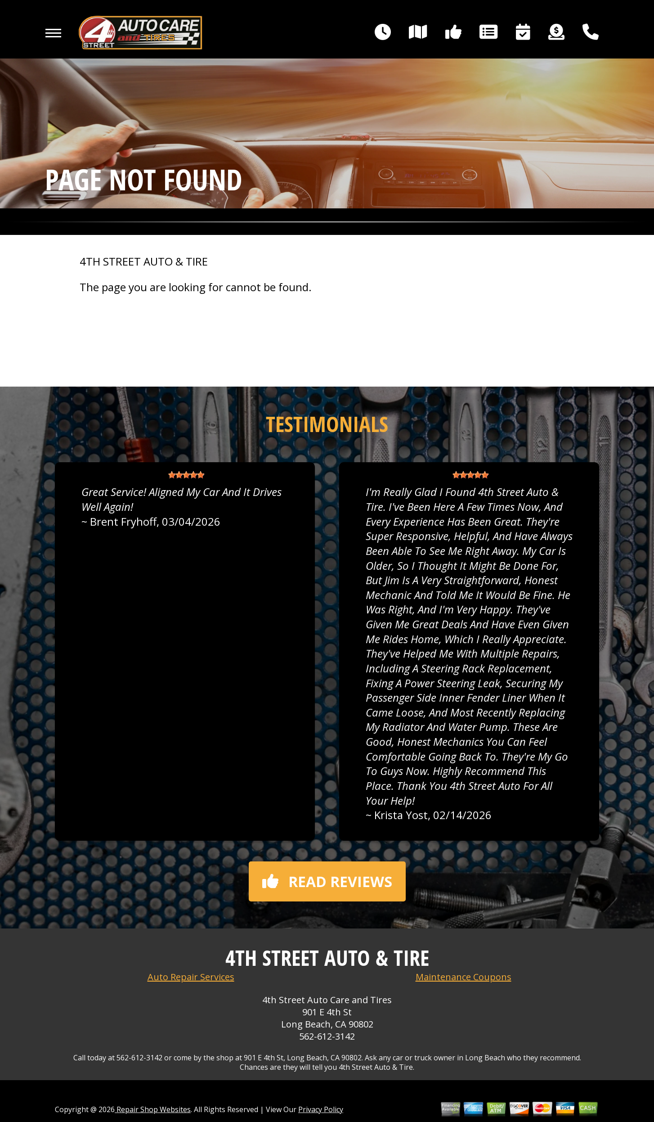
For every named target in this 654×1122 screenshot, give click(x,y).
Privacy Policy (320, 1109)
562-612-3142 (327, 1036)
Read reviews (327, 881)
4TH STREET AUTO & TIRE (144, 261)
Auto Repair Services (191, 977)
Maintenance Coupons (463, 977)
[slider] (186, 474)
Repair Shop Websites (153, 1109)
